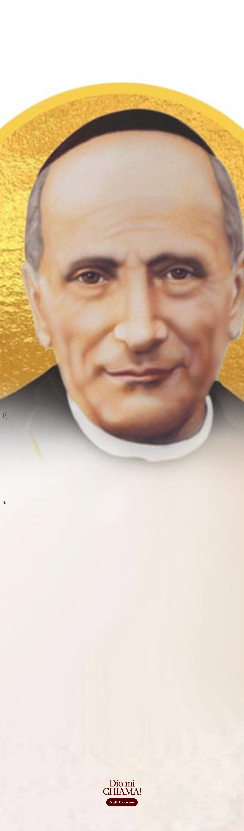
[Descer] (5, 502)
